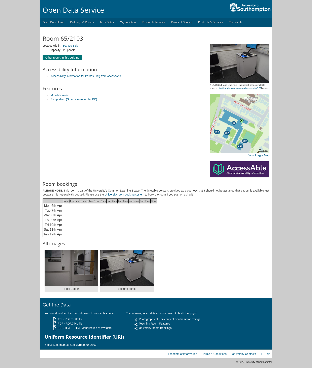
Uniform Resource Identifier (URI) (84, 336)
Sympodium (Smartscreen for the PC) (74, 99)
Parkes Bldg (70, 45)
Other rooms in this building (62, 57)
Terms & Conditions (214, 353)
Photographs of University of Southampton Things (169, 319)
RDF (60, 323)
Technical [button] (236, 22)
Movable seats (59, 95)
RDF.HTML (64, 327)
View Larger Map (258, 155)
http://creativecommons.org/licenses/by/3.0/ (239, 88)
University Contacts (244, 353)
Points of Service (181, 22)
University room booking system (124, 194)
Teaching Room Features (154, 323)
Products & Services (210, 22)
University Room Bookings (155, 327)
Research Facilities (153, 22)
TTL (60, 319)
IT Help (265, 353)
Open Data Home (53, 22)
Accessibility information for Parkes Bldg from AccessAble (86, 76)
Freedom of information (182, 353)
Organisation (128, 22)
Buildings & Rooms (82, 22)
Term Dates (107, 22)
